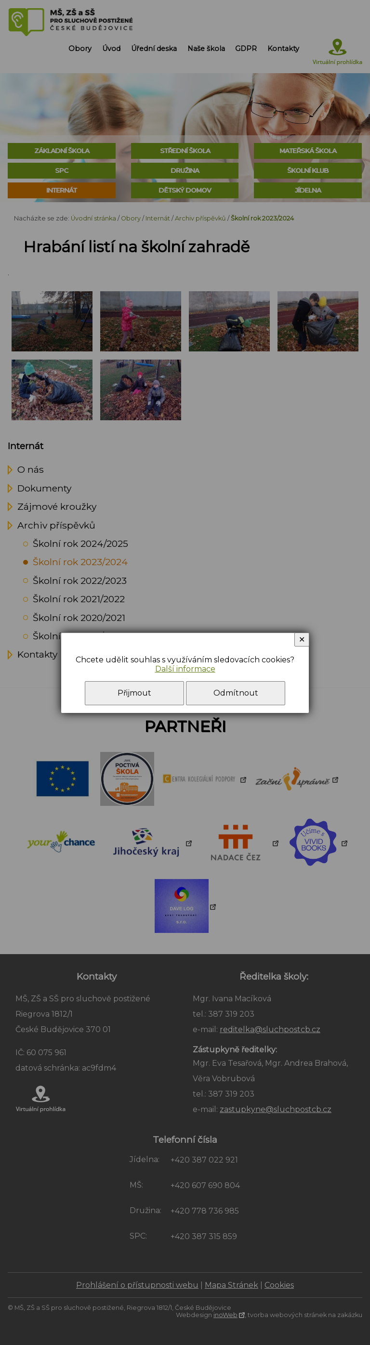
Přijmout (134, 693)
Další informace (185, 668)
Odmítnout (235, 693)
